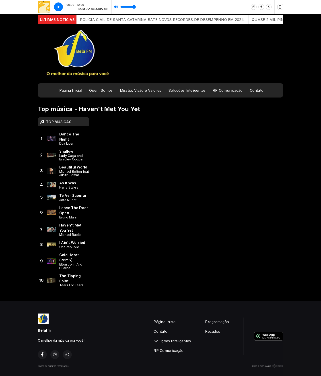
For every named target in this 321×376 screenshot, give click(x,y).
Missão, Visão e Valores (140, 90)
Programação (217, 322)
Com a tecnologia (267, 366)
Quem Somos (101, 90)
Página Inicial (70, 90)
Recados (212, 331)
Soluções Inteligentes (187, 90)
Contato (257, 90)
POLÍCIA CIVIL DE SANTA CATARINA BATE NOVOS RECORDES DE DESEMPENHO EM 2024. (166, 19)
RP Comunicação (228, 90)
